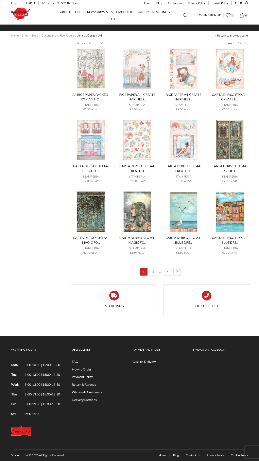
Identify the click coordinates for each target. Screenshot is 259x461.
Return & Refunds (84, 384)
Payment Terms (82, 377)
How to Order (81, 369)
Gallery (143, 12)
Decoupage (48, 35)
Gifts (116, 18)
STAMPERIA (91, 105)
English (15, 3)
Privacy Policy (196, 3)
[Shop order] (88, 43)
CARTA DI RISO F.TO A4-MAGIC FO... (91, 240)
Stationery (162, 12)
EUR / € (31, 3)
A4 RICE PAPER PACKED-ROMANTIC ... (90, 97)
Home (146, 3)
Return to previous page (232, 35)
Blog (159, 3)
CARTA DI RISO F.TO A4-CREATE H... (91, 168)
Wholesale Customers (87, 392)
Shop (79, 12)
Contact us (175, 3)
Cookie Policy (219, 3)
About (65, 12)
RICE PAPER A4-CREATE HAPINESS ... (183, 97)
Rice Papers (66, 35)
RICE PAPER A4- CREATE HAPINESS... (137, 97)
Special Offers (122, 12)
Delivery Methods (84, 400)
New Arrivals (97, 12)
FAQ (75, 361)
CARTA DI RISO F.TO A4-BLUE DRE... (183, 240)
